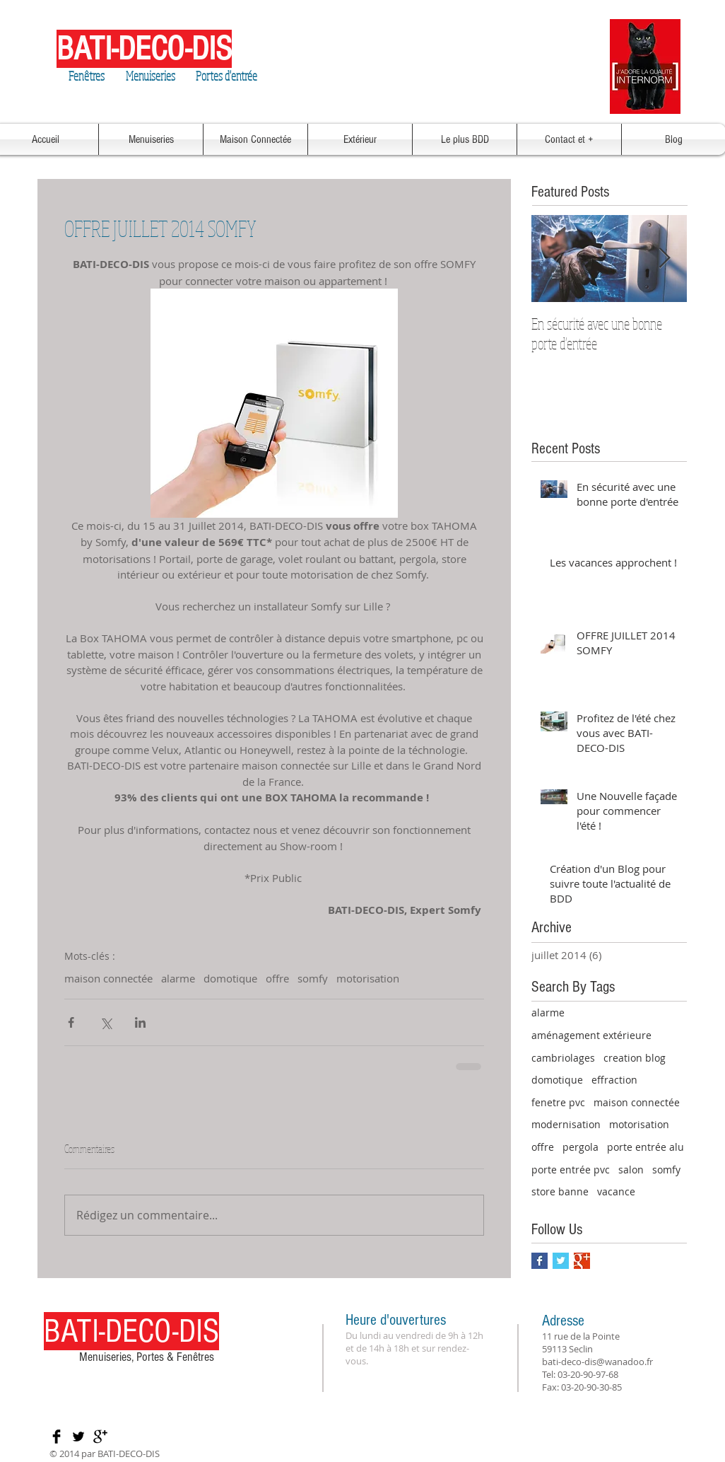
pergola (580, 1147)
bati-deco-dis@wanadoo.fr (597, 1361)
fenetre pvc (558, 1102)
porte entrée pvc (570, 1169)
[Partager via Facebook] (71, 1022)
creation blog (634, 1057)
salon (631, 1169)
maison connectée (108, 978)
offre (277, 978)
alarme (178, 978)
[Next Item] (664, 258)
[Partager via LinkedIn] (140, 1022)
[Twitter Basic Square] (561, 1261)
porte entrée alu (645, 1147)
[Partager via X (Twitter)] (105, 1022)
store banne (560, 1191)
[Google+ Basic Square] (582, 1261)
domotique (230, 978)
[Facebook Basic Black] (56, 1436)
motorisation (367, 978)
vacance (616, 1191)
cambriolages (563, 1057)
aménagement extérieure (591, 1035)
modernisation (566, 1124)
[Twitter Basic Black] (78, 1436)
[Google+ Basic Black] (100, 1436)
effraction (614, 1079)
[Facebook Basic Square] (539, 1261)
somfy (312, 978)
